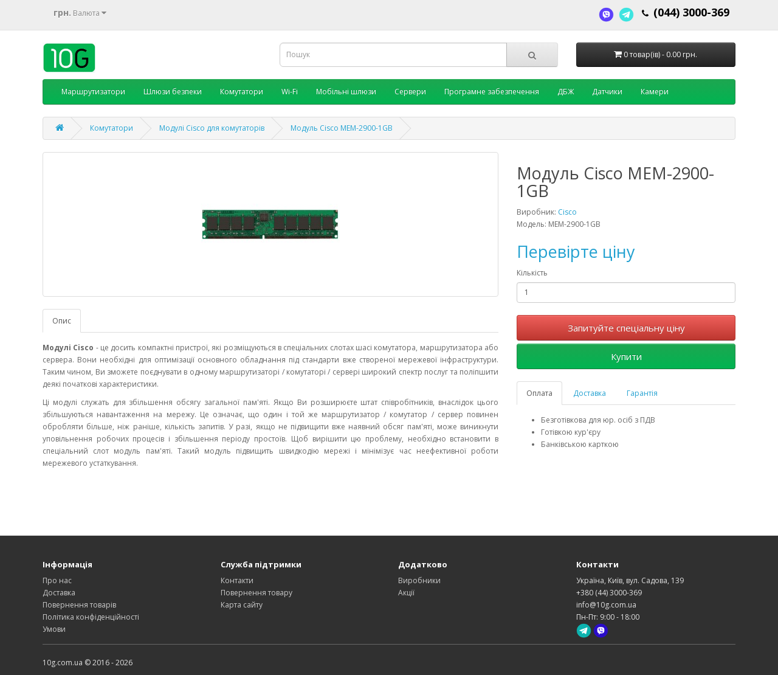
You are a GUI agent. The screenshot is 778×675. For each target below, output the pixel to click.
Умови (54, 629)
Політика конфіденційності (91, 617)
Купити (626, 356)
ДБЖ (565, 91)
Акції (406, 592)
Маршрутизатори (93, 91)
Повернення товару (256, 592)
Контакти (237, 580)
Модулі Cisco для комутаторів (211, 128)
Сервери (410, 91)
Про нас (57, 580)
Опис (61, 321)
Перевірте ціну (576, 251)
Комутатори (241, 91)
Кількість (532, 273)
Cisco (567, 212)
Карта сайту (242, 605)
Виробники (419, 580)
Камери (655, 91)
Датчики (607, 91)
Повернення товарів (79, 605)
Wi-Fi (289, 91)
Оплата (539, 393)
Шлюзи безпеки (172, 91)
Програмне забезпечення (491, 91)
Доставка (589, 393)
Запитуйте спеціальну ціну (626, 328)
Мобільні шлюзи (346, 91)
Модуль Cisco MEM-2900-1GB (342, 128)
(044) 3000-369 (691, 12)
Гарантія (642, 393)
